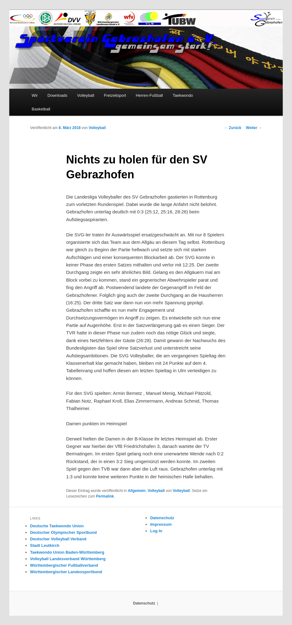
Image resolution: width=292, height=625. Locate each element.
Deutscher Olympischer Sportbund (63, 532)
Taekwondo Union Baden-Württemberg (67, 552)
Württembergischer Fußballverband (64, 565)
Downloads (57, 95)
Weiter (254, 128)
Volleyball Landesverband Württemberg (68, 558)
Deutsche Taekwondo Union (57, 526)
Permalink (105, 496)
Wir (35, 95)
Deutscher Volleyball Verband (58, 539)
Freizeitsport (115, 95)
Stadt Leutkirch (44, 545)
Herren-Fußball (149, 95)
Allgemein (137, 491)
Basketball (41, 109)
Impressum (161, 524)
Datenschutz (162, 518)
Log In (156, 531)
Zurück (232, 128)
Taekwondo (183, 95)
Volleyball (85, 95)
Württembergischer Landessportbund (66, 571)
